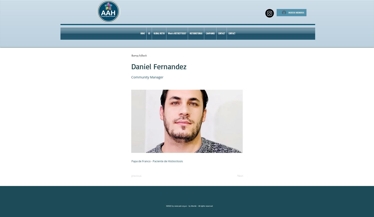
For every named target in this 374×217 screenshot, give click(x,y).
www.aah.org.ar (180, 206)
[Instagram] (269, 13)
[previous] (142, 176)
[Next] (234, 176)
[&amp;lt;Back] (142, 55)
